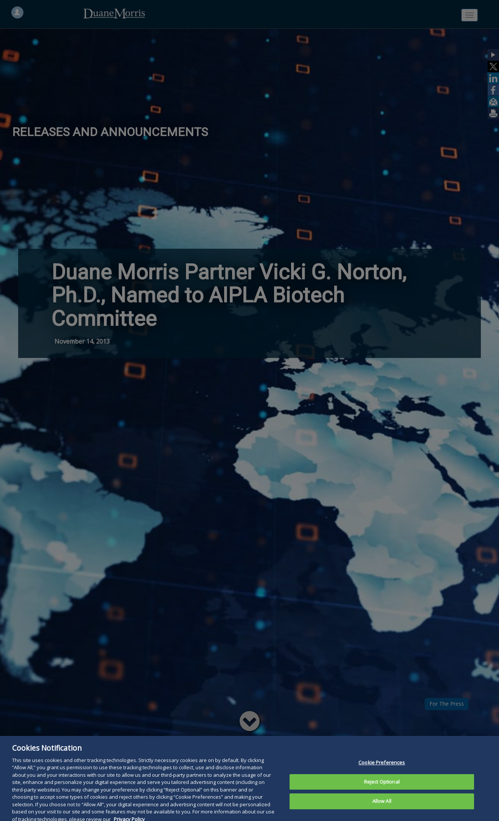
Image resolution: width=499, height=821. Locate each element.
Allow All (381, 806)
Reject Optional (382, 787)
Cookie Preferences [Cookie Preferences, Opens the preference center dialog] (381, 767)
